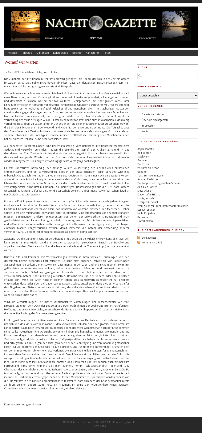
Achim (30, 72)
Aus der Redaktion (148, 179)
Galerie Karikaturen (153, 114)
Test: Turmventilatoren (150, 175)
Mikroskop (42, 53)
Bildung (141, 172)
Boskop (77, 53)
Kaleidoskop (60, 53)
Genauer (142, 160)
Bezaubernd (144, 217)
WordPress (133, 422)
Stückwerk (143, 156)
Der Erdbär (144, 164)
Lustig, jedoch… (146, 198)
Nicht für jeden (146, 213)
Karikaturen (93, 53)
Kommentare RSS (152, 242)
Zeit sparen (144, 153)
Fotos (107, 53)
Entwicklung (144, 190)
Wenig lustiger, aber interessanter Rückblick (163, 206)
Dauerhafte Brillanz (148, 194)
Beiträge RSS (149, 237)
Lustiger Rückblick (147, 202)
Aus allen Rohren (147, 187)
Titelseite (11, 53)
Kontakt (146, 131)
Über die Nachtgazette (155, 120)
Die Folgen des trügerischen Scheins (158, 183)
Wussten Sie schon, (148, 168)
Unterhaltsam (145, 221)
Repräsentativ (145, 149)
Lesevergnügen (146, 209)
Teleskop (26, 53)
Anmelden (100, 425)
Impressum (148, 125)
